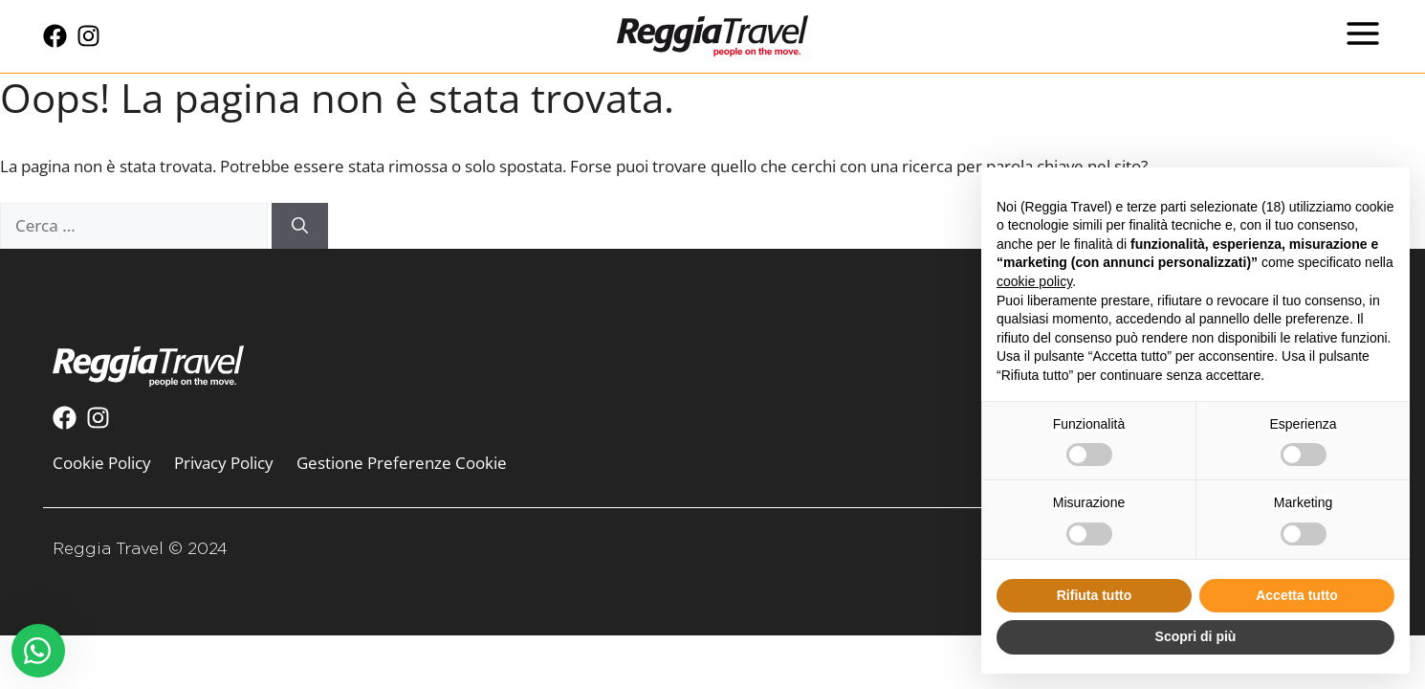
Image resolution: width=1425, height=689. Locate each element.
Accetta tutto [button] (1297, 595)
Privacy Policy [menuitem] (224, 463)
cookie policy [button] (1034, 281)
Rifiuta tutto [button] (1094, 595)
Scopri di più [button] (1196, 636)
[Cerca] (300, 226)
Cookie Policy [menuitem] (102, 463)
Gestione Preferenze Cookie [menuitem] (401, 463)
